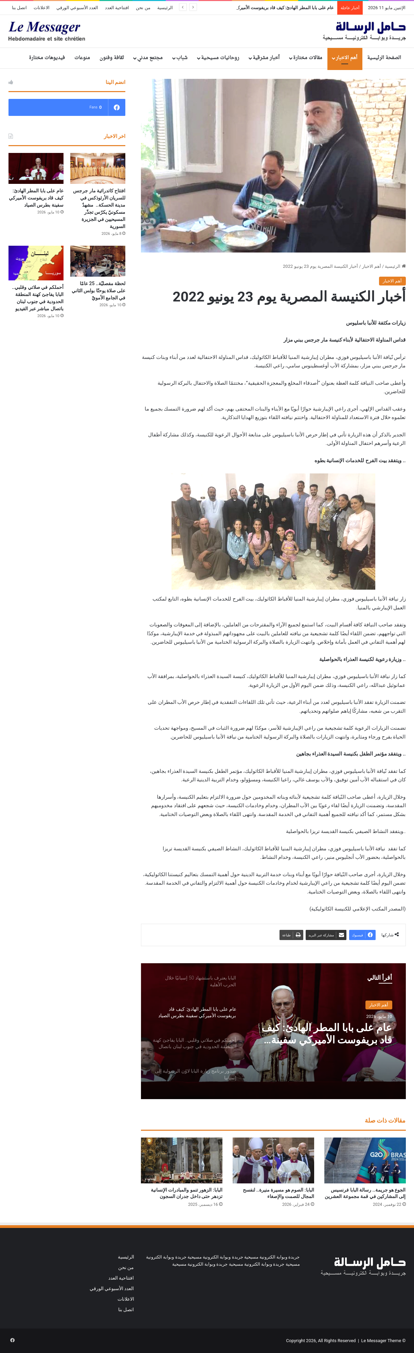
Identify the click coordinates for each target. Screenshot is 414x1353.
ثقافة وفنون (112, 58)
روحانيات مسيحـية (220, 58)
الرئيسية (165, 7)
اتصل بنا (19, 7)
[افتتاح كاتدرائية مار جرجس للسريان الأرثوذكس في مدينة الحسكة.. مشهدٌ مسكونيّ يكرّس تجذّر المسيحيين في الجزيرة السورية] (97, 168)
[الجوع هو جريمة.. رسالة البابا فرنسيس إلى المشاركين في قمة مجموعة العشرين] (365, 1160)
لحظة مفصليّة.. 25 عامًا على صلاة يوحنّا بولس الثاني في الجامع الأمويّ (99, 290)
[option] (273, 1031)
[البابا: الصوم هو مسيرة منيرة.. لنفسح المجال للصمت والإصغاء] (273, 1160)
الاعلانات (42, 7)
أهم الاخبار (346, 58)
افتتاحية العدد (117, 7)
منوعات (82, 58)
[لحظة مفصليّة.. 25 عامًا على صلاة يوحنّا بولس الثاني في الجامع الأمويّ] (97, 261)
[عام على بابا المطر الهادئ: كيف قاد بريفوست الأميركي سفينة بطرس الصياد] (36, 168)
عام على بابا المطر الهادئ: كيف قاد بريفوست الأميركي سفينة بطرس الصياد (327, 1034)
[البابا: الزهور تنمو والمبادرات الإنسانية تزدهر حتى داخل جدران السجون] (181, 1160)
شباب (181, 58)
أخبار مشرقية (266, 58)
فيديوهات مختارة (47, 58)
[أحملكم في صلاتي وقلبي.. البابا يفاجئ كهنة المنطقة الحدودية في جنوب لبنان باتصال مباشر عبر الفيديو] (36, 263)
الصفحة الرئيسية (384, 58)
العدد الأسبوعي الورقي (77, 7)
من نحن (143, 7)
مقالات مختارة (307, 58)
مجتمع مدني (150, 58)
